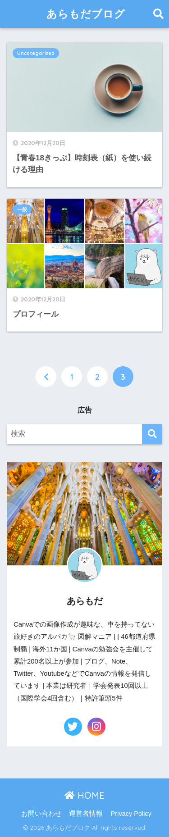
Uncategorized (36, 53)
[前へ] (46, 376)
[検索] (152, 434)
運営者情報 (86, 813)
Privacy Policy (131, 813)
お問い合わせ (41, 813)
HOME (84, 795)
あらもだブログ (85, 13)
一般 (22, 209)
